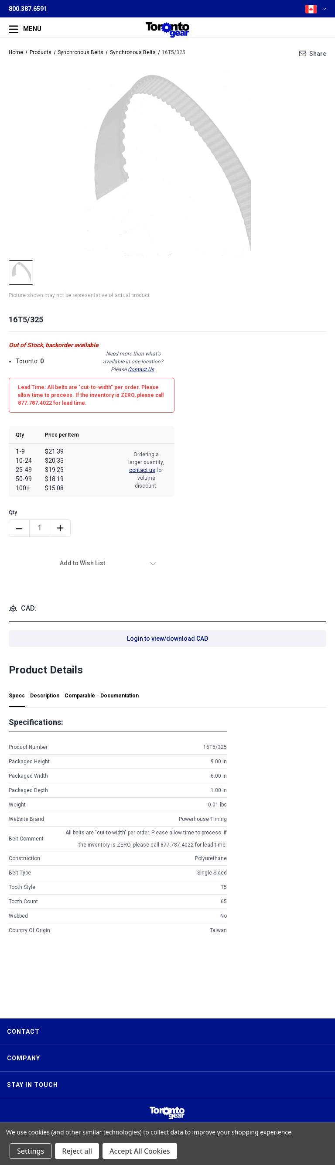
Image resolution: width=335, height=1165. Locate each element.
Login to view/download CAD (167, 638)
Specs (17, 696)
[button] (167, 1113)
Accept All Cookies (139, 1151)
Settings (30, 1151)
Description (44, 696)
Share (317, 53)
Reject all (77, 1151)
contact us (142, 470)
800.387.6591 (28, 8)
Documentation (119, 696)
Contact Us (141, 369)
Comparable (80, 696)
